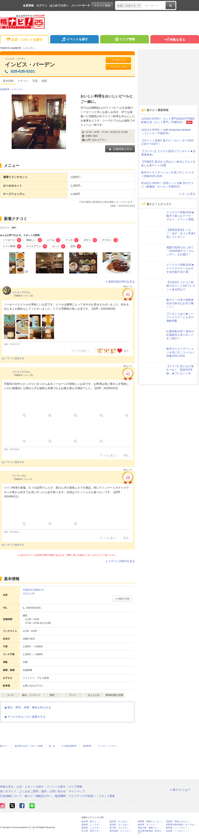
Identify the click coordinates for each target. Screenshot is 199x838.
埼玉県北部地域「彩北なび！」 (149, 832)
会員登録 (28, 5)
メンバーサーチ (80, 5)
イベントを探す (74, 40)
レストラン (17, 89)
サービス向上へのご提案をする (24, 716)
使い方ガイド (8, 791)
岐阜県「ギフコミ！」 (148, 825)
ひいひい (17, 475)
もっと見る (187, 193)
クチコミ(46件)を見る (120, 561)
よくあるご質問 (28, 791)
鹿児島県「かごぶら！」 (121, 831)
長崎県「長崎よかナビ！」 (179, 821)
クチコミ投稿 (102, 5)
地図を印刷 (122, 598)
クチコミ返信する (13, 358)
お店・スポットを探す (24, 40)
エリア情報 (124, 40)
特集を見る (174, 40)
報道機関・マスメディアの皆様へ (75, 795)
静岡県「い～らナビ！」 (177, 828)
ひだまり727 (19, 292)
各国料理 (4, 89)
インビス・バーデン (30, 65)
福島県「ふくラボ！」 (92, 825)
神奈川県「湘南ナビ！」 (149, 828)
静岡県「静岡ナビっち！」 (150, 821)
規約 (44, 791)
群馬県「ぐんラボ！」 (92, 828)
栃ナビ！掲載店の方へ (38, 795)
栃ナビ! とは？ (180, 789)
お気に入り (118, 60)
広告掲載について (11, 795)
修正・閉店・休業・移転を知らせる (27, 707)
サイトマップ (77, 791)
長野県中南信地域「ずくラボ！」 (182, 825)
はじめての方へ (59, 5)
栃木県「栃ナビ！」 (91, 821)
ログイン (41, 5)
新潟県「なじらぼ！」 (120, 825)
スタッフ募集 (107, 795)
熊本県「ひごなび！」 (120, 821)
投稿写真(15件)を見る (120, 281)
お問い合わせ (58, 791)
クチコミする (118, 66)
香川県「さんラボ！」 (120, 828)
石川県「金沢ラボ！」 (92, 831)
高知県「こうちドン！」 (177, 831)
